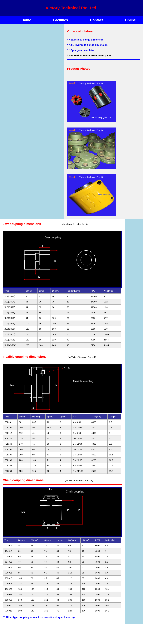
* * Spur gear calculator (81, 50)
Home (26, 20)
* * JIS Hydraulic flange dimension (87, 45)
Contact (96, 20)
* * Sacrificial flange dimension (85, 39)
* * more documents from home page (89, 55)
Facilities (60, 20)
